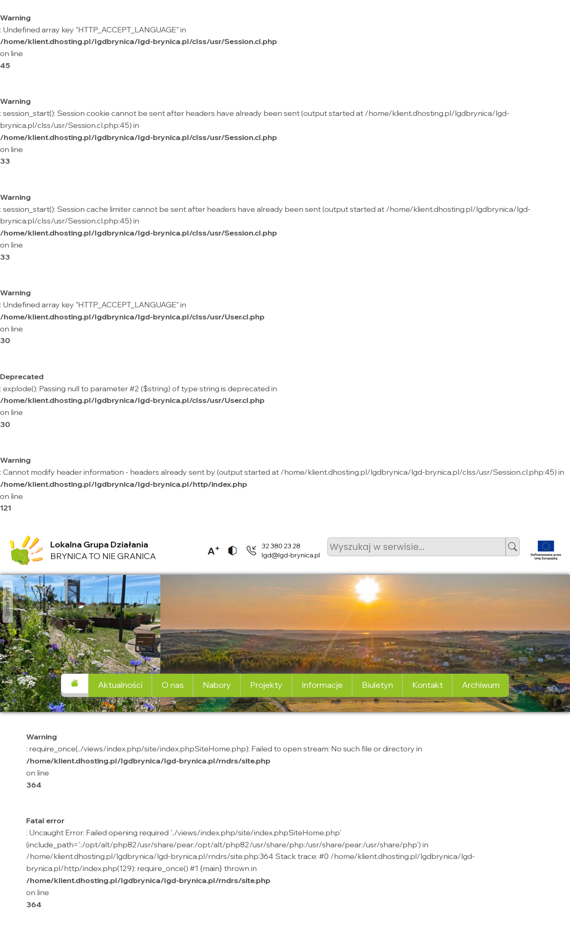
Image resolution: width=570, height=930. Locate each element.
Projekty (266, 685)
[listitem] (210, 550)
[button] (513, 546)
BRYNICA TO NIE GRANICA (103, 550)
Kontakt (427, 685)
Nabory (217, 685)
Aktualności (120, 685)
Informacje (322, 685)
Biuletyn (377, 685)
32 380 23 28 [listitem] (281, 546)
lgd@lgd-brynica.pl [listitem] (291, 555)
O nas (173, 685)
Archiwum (481, 685)
